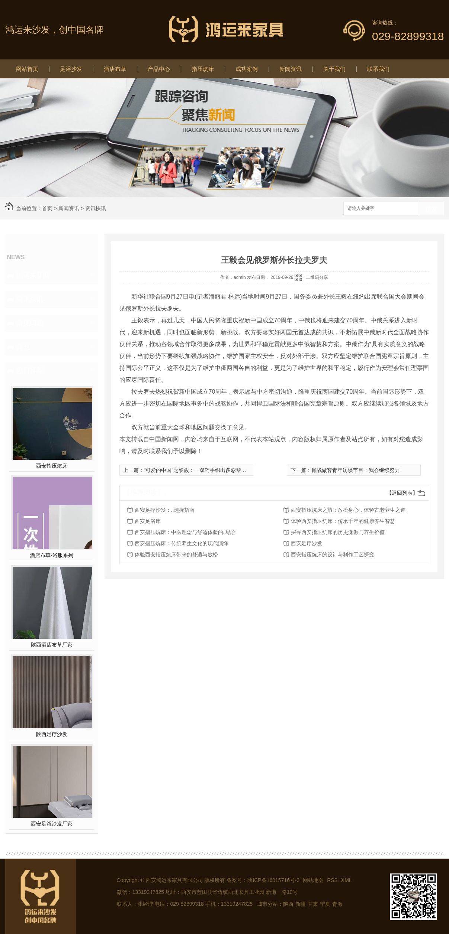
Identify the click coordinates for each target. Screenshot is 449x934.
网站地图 (313, 880)
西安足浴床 (148, 521)
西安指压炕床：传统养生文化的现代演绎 (181, 543)
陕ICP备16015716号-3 (273, 880)
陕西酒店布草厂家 (52, 645)
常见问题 (29, 323)
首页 (47, 208)
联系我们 (378, 69)
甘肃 (313, 904)
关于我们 (334, 69)
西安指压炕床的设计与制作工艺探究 (332, 554)
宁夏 (325, 904)
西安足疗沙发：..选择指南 (165, 510)
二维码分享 (317, 277)
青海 (337, 904)
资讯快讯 (95, 208)
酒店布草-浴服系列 (51, 555)
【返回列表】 (402, 493)
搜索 (431, 209)
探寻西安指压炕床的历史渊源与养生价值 (338, 532)
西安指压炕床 (51, 466)
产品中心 (159, 69)
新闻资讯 (290, 69)
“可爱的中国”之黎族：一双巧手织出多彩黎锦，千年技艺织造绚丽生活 (224, 470)
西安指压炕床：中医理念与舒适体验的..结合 (186, 532)
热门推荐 (29, 370)
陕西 (288, 904)
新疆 (300, 904)
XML (346, 880)
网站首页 (27, 69)
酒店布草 (115, 69)
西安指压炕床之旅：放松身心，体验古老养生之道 (348, 510)
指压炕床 (203, 69)
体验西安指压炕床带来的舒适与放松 (176, 554)
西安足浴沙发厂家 (52, 824)
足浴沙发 (71, 69)
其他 (23, 347)
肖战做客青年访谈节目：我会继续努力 (355, 470)
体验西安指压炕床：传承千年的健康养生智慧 (343, 521)
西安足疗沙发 (306, 543)
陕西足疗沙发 (51, 734)
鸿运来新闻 (33, 275)
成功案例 (246, 69)
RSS (333, 880)
